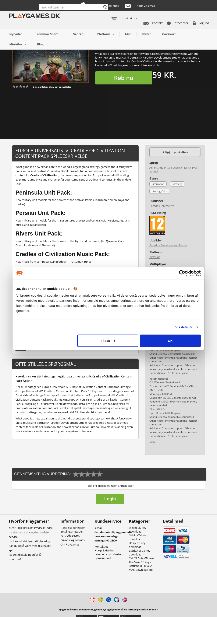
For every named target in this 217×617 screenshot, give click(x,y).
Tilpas (108, 340)
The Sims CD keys (140, 562)
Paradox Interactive (161, 206)
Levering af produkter (108, 554)
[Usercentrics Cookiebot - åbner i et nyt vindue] (182, 273)
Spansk (154, 171)
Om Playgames (69, 544)
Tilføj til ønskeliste (175, 152)
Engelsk (177, 168)
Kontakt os (101, 546)
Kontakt (153, 23)
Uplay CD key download (137, 545)
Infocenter (177, 23)
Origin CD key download (137, 537)
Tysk (195, 168)
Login (110, 498)
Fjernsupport (103, 558)
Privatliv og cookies (72, 540)
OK (170, 340)
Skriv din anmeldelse (60, 86)
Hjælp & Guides (104, 550)
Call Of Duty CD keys (141, 558)
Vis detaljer (184, 327)
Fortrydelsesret (70, 535)
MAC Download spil (141, 570)
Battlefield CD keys (140, 566)
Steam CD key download (137, 529)
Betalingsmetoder (71, 531)
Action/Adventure (160, 168)
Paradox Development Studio (168, 245)
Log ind (201, 23)
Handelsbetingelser (72, 528)
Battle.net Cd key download (139, 552)
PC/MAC (154, 257)
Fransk (187, 168)
